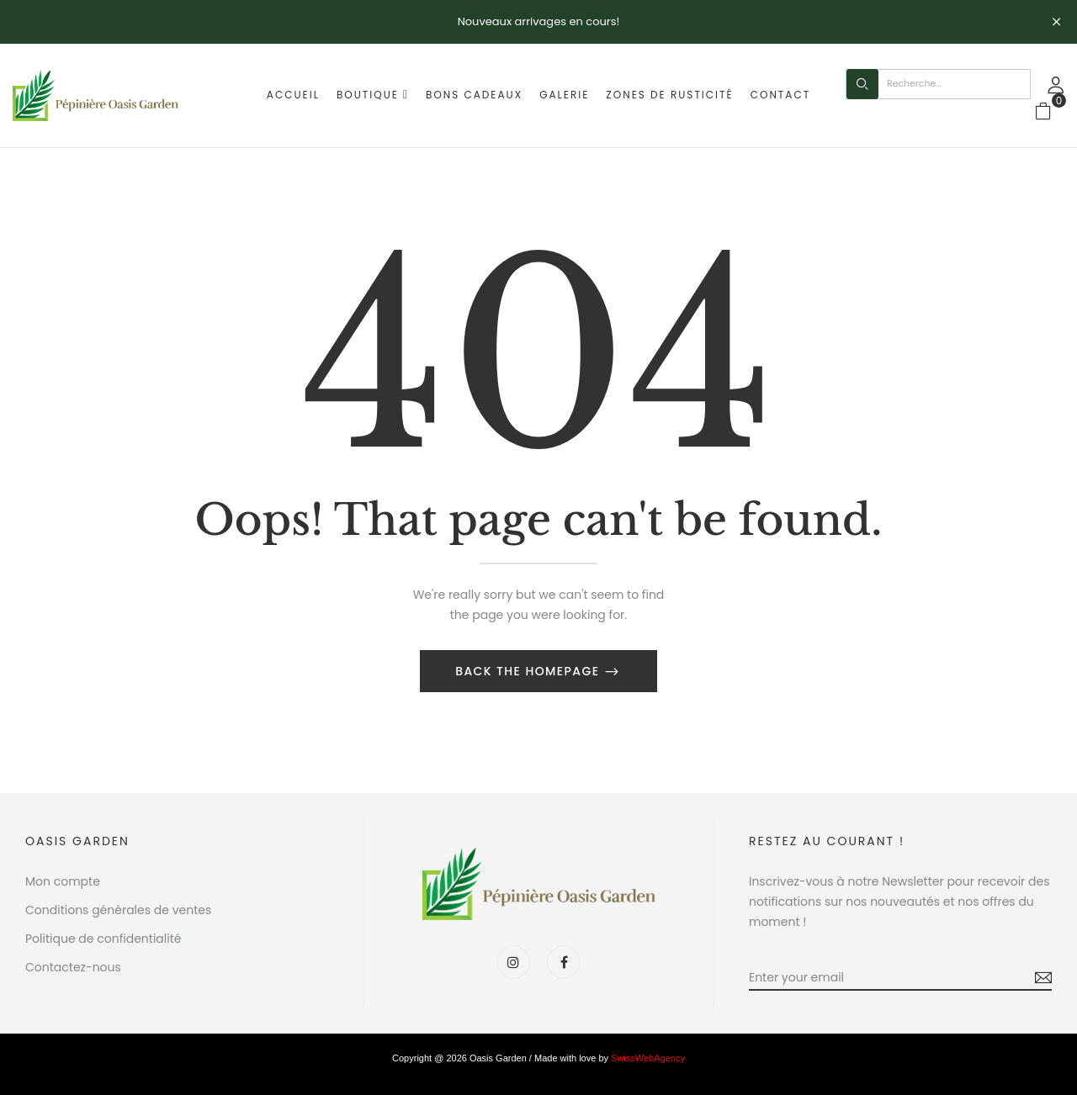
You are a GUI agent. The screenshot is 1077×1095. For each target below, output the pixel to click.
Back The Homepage (529, 671)
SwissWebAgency (648, 1058)
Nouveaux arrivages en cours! (539, 21)
